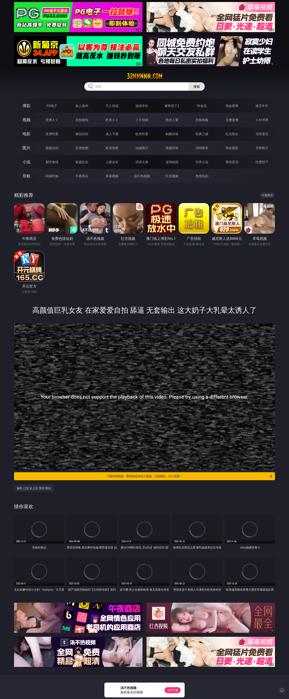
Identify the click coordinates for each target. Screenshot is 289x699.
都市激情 (52, 162)
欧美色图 (112, 148)
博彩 (26, 105)
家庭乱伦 (81, 162)
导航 (26, 176)
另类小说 (201, 162)
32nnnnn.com (144, 76)
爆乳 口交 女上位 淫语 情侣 (34, 488)
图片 (26, 148)
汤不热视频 (142, 176)
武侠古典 (141, 162)
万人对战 (112, 106)
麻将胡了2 (172, 106)
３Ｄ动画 (141, 120)
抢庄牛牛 (261, 106)
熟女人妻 (172, 120)
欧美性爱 (141, 134)
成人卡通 (112, 134)
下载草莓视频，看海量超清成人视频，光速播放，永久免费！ (190, 476)
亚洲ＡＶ (52, 120)
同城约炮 (52, 176)
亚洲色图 (81, 148)
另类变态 (261, 134)
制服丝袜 (172, 134)
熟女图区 (232, 148)
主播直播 (232, 120)
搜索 (196, 86)
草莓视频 (112, 176)
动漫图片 (141, 148)
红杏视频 (172, 176)
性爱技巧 (261, 162)
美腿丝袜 (172, 148)
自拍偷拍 (81, 120)
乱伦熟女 (232, 134)
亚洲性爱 (52, 134)
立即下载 (172, 690)
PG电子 (52, 106)
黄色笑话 (232, 162)
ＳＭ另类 (261, 120)
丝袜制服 (201, 120)
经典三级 (201, 134)
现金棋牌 (232, 106)
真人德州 (81, 106)
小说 (26, 162)
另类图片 (261, 148)
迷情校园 (172, 162)
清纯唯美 (201, 148)
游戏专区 (141, 106)
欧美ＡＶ (112, 120)
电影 (26, 133)
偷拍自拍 (81, 134)
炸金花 (202, 106)
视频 (26, 119)
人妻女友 (112, 162)
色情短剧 (201, 176)
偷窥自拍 (52, 148)
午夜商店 (81, 176)
